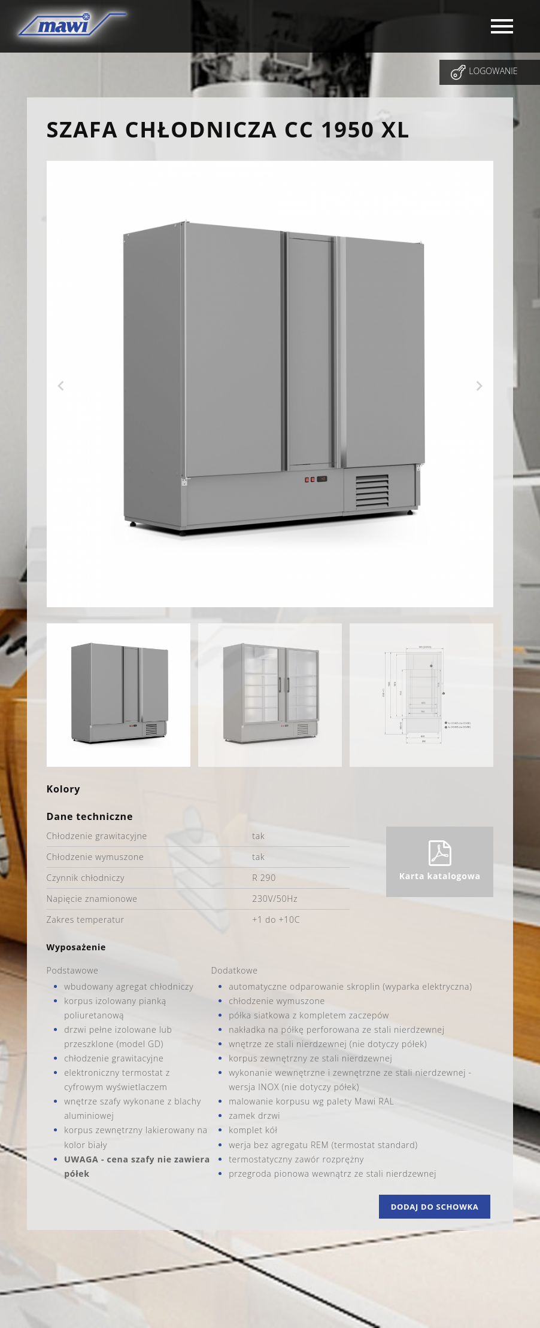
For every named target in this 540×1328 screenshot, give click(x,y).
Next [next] (479, 386)
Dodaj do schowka (435, 1206)
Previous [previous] (61, 386)
